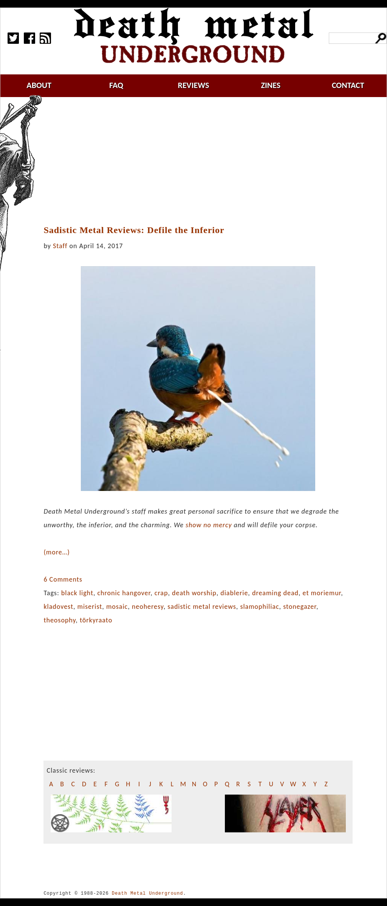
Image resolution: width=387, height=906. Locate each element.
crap (161, 593)
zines (270, 85)
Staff (60, 246)
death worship (194, 593)
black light (77, 593)
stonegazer (299, 606)
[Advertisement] (202, 161)
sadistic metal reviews (201, 606)
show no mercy (209, 525)
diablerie (234, 593)
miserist (89, 606)
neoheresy (148, 606)
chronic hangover (124, 593)
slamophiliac (259, 606)
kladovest (58, 606)
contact (348, 85)
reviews (193, 85)
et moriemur (322, 593)
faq (116, 85)
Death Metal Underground (147, 893)
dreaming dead (275, 593)
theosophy (59, 620)
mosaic (117, 606)
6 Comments (62, 579)
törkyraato (96, 620)
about (38, 85)
